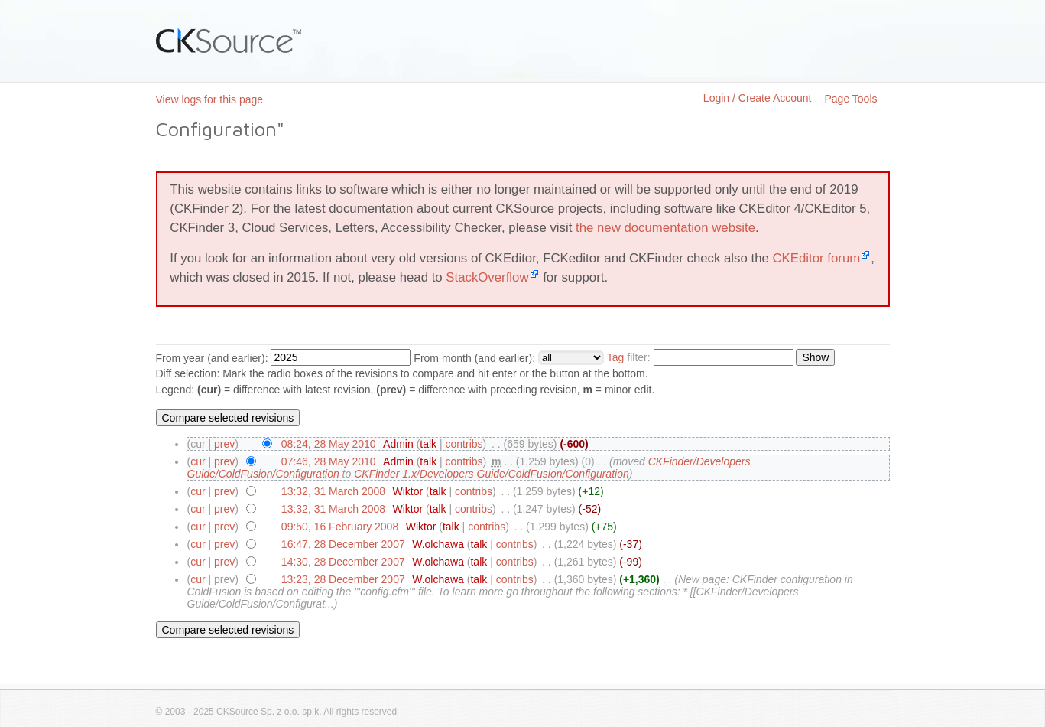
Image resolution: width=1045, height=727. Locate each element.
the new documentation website (665, 227)
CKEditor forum (816, 258)
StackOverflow (487, 277)
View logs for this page (210, 99)
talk (428, 444)
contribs (464, 444)
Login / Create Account (757, 98)
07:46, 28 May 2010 (328, 461)
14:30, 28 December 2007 (343, 562)
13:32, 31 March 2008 (333, 491)
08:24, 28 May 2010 (328, 444)
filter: (629, 357)
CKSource (229, 40)
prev (224, 444)
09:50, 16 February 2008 (339, 526)
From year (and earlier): (212, 358)
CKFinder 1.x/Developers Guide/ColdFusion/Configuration (491, 474)
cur (197, 461)
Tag (616, 357)
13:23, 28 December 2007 (343, 579)
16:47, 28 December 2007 (343, 544)
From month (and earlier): (474, 358)
